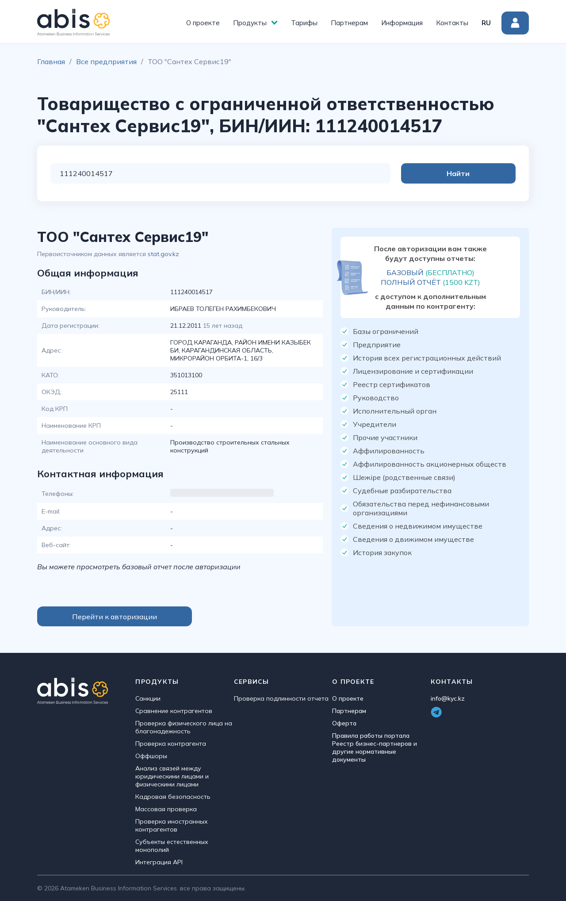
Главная (51, 61)
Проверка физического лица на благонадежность (183, 727)
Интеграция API (159, 862)
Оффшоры (151, 756)
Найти (480, 173)
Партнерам (349, 23)
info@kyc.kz (448, 698)
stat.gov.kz (163, 254)
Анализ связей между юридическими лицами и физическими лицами (172, 776)
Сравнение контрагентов (173, 711)
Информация (402, 23)
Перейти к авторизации (114, 616)
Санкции (148, 698)
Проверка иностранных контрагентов (171, 825)
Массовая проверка (166, 809)
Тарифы (304, 23)
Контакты (452, 23)
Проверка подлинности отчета (281, 698)
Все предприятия (106, 61)
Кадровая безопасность (172, 797)
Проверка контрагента (170, 744)
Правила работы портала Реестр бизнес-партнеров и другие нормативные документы (374, 747)
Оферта (344, 723)
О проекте (203, 23)
